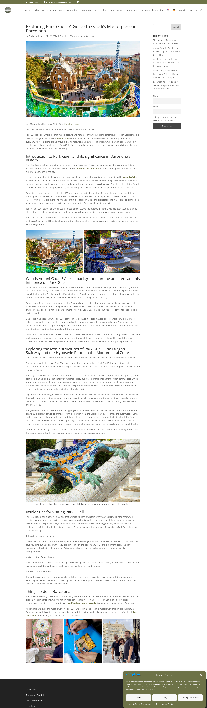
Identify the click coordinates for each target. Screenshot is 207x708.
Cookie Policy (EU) (188, 10)
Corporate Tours (90, 10)
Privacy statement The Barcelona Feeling (169, 704)
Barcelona (64, 36)
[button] (201, 675)
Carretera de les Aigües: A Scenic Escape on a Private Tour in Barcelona (166, 85)
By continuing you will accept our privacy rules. (165, 119)
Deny (164, 697)
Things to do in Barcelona (82, 36)
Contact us (131, 10)
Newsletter (31, 706)
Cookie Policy (134, 704)
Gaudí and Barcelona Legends (81, 603)
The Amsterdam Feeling (151, 10)
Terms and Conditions (36, 695)
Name (156, 96)
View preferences (190, 697)
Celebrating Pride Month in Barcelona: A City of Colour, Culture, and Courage (166, 74)
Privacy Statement (34, 700)
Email (155, 106)
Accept (138, 697)
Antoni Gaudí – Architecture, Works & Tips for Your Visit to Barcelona (167, 51)
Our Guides (72, 10)
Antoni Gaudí (63, 138)
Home (28, 10)
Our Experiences (55, 10)
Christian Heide (36, 36)
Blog (104, 10)
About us (39, 10)
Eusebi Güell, (129, 177)
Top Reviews (116, 10)
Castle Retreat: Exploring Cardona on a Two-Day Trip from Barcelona (166, 63)
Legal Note (31, 689)
